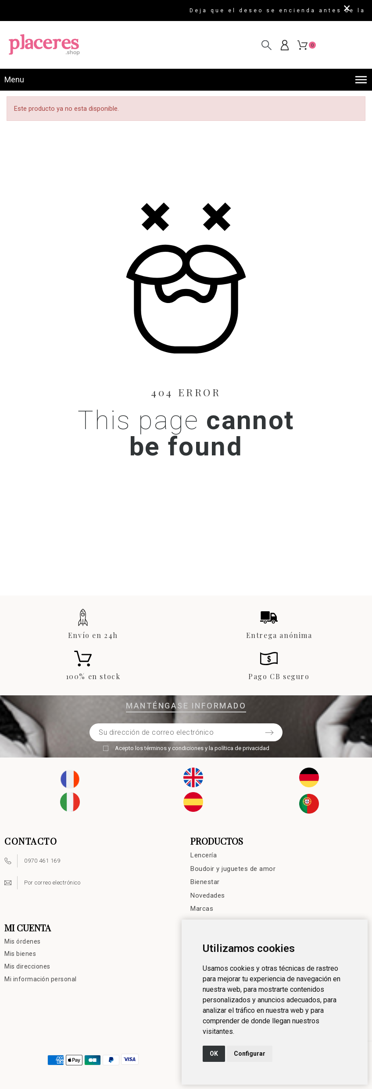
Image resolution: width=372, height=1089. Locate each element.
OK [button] (214, 1053)
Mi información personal (40, 979)
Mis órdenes (22, 941)
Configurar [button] (249, 1053)
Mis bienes (20, 953)
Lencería (203, 855)
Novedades (207, 895)
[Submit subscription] (269, 732)
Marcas (201, 909)
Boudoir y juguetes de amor (232, 869)
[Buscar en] (266, 45)
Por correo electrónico (52, 882)
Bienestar (205, 882)
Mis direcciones (27, 966)
